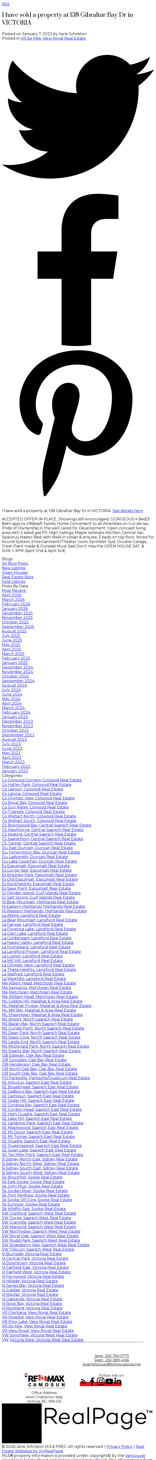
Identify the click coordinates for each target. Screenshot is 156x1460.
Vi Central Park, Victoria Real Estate (35, 1258)
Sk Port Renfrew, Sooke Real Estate (36, 1195)
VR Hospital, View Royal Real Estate (35, 1317)
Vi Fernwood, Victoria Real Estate (33, 1276)
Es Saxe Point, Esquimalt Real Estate (36, 888)
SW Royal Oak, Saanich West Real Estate (40, 1236)
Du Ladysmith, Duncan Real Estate (35, 857)
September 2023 (18, 735)
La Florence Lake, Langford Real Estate (39, 929)
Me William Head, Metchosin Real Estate (40, 996)
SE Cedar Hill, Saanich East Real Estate (38, 1100)
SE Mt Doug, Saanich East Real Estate (37, 1132)
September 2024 (18, 681)
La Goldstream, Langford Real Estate (36, 938)
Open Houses (15, 572)
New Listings (13, 568)
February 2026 (16, 604)
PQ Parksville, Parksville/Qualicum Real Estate (46, 1078)
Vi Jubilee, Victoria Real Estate (30, 1290)
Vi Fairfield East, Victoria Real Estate (35, 1267)
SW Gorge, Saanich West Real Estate (36, 1218)
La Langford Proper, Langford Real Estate (41, 951)
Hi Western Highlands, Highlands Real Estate (44, 911)
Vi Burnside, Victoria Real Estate (32, 1254)
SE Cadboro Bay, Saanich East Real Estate (41, 1091)
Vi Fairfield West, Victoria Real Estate (36, 1272)
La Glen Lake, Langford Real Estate (35, 933)
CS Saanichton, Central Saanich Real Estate (42, 839)
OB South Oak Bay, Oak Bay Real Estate (40, 1073)
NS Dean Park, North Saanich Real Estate (41, 1033)
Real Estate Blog (17, 577)
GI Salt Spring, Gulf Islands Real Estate (38, 897)
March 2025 (13, 654)
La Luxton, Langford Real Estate (32, 956)
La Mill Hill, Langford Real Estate (32, 960)
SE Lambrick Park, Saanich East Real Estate (42, 1123)
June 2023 (12, 748)
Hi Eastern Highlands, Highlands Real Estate (43, 906)
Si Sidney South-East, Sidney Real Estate (40, 1168)
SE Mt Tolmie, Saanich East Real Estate (38, 1136)
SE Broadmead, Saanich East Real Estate (40, 1087)
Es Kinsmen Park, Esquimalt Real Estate (39, 875)
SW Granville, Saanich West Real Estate (39, 1222)
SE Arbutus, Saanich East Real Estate (37, 1082)
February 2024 (16, 712)
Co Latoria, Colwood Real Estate (32, 793)
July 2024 (11, 690)
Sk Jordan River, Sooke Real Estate (35, 1191)
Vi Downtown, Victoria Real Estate (34, 1263)
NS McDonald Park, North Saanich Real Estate (45, 1046)
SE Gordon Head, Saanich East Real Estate (42, 1109)
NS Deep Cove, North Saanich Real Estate (41, 1037)
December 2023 (17, 721)
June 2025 (12, 640)
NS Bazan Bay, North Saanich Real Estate (40, 1024)
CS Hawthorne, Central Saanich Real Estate (43, 829)
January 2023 (15, 771)
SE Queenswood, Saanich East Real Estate (42, 1145)
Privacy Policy (120, 1446)
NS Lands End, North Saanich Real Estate (41, 1042)
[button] (84, 1384)
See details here (128, 511)
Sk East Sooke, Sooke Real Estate (33, 1181)
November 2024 (17, 672)
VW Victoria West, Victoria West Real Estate (42, 1339)
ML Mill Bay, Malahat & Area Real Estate (39, 1010)
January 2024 (15, 717)
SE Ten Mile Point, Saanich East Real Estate (42, 1154)
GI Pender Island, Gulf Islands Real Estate (41, 893)
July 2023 (11, 744)
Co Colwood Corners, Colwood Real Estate (42, 780)
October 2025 (15, 622)
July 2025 (11, 635)
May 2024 (11, 699)
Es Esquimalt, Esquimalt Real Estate (36, 866)
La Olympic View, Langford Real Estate (38, 965)
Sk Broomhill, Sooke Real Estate (32, 1177)
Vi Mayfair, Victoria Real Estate (30, 1294)
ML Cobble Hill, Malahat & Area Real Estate (42, 1001)
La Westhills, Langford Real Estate (34, 978)
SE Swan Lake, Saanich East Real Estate (39, 1150)
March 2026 (13, 599)
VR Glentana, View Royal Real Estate (36, 1312)
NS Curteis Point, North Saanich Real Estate (43, 1028)
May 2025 (11, 644)
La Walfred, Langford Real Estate (33, 974)
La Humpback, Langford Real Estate (36, 947)
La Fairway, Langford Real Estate (32, 924)
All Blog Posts (15, 563)
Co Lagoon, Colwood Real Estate (32, 789)
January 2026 (15, 608)
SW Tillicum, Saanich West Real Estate (38, 1249)
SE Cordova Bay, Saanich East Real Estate (41, 1105)
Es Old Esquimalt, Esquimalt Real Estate (40, 879)
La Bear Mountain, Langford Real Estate (39, 920)
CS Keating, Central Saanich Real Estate (39, 834)
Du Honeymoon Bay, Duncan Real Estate (41, 852)
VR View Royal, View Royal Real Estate (38, 1330)
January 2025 (15, 663)
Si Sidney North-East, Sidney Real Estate (40, 1159)
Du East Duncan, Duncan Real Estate (37, 848)
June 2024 (12, 694)
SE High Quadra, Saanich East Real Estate (41, 1114)
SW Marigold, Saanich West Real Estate (39, 1227)
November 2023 (17, 726)
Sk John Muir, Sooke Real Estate (32, 1186)
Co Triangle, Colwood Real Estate (33, 811)
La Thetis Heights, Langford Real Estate (39, 969)
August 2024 (14, 685)
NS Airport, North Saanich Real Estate (37, 1019)
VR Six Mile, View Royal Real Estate (53, 38)
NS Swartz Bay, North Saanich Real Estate (41, 1051)
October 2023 (15, 730)
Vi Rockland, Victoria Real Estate (32, 1308)
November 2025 (17, 617)
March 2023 (13, 762)
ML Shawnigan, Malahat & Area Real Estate (42, 1015)
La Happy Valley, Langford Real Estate (38, 942)
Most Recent (14, 590)
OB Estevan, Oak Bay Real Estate (33, 1055)
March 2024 (13, 708)
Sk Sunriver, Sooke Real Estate (31, 1204)
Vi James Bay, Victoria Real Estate (33, 1285)
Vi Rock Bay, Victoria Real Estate (32, 1303)
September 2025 (18, 626)
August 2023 (14, 739)
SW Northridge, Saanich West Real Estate (41, 1231)
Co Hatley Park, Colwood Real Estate (36, 784)
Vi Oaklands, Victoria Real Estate (32, 1299)
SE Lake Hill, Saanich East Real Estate (37, 1118)
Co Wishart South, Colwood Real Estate (39, 820)
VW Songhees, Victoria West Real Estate (40, 1335)
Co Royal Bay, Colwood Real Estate (34, 802)
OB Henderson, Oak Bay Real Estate (36, 1064)
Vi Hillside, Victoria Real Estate (30, 1281)
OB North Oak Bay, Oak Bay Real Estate (39, 1069)
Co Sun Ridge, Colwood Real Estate (35, 807)
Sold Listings (13, 581)
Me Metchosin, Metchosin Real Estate (37, 992)
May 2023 (11, 753)
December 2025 (17, 613)
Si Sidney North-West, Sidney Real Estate (40, 1163)
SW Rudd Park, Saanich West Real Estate (41, 1240)
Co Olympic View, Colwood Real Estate (38, 798)
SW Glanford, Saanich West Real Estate (39, 1213)
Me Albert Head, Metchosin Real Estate (39, 983)
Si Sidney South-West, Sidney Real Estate (41, 1172)
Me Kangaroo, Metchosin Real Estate (36, 987)
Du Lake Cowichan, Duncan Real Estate (39, 861)
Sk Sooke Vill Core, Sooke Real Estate (37, 1200)
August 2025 (14, 631)
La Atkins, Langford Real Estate (31, 915)
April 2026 (11, 595)
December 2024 (17, 667)
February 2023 (16, 766)
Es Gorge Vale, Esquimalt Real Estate (37, 870)
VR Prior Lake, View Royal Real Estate (37, 1321)
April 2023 (11, 757)
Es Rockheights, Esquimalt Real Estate (38, 884)
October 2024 (15, 676)
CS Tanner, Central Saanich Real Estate (39, 843)
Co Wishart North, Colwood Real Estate (39, 816)
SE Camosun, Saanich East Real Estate (38, 1096)
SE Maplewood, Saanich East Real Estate (40, 1127)
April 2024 (11, 703)
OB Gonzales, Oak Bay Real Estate (34, 1060)
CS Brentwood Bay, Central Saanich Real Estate (46, 825)
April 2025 (11, 649)
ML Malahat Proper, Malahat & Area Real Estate (46, 1005)
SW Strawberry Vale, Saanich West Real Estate (46, 1245)
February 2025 (16, 658)
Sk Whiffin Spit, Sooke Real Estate (34, 1209)
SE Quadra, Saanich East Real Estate (36, 1141)
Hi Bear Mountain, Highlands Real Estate (40, 902)
